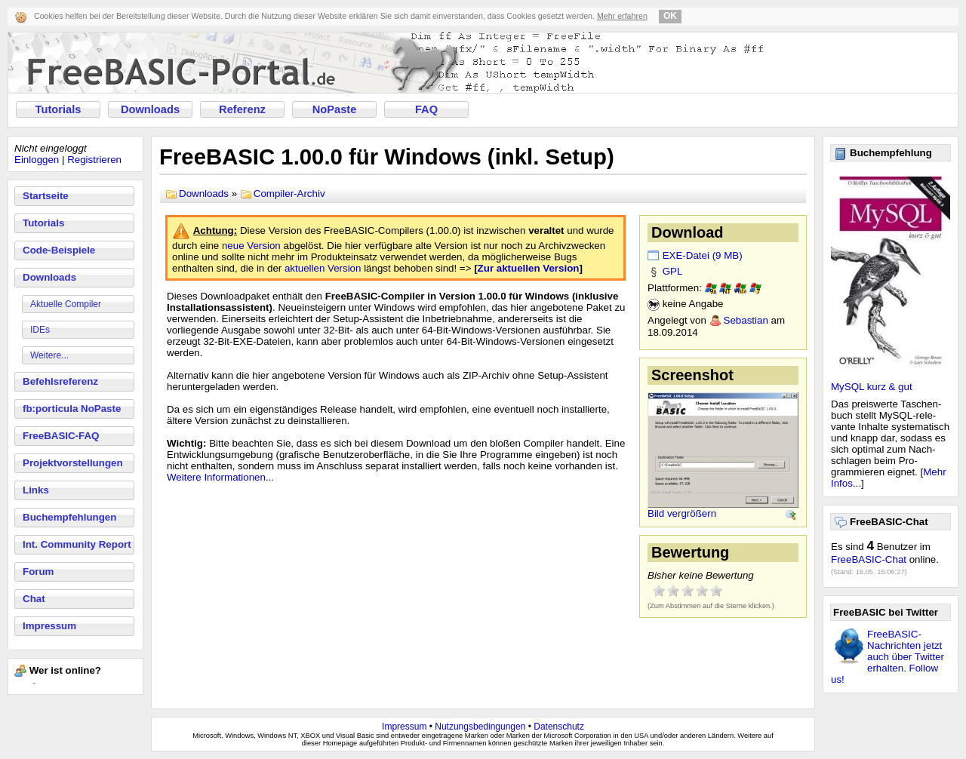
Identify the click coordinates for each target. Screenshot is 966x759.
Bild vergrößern (682, 513)
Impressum (49, 625)
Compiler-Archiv (289, 193)
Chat (34, 598)
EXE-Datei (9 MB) (703, 255)
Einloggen (36, 159)
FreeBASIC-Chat (868, 559)
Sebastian (746, 320)
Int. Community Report (77, 544)
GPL (673, 271)
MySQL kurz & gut (871, 386)
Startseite (46, 195)
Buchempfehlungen (69, 517)
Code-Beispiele (59, 250)
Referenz (242, 109)
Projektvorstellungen (73, 463)
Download (687, 232)
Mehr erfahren (622, 15)
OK (670, 16)
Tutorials (58, 109)
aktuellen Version (323, 268)
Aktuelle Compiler (65, 304)
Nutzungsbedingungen (480, 726)
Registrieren (94, 159)
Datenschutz (559, 726)
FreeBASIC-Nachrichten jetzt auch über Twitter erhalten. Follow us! (887, 656)
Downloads (150, 109)
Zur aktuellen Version (529, 268)
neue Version (251, 245)
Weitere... (49, 355)
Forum (38, 571)
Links (36, 490)
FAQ (426, 109)
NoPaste (334, 109)
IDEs (40, 329)
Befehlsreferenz (60, 381)
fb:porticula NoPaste (72, 408)
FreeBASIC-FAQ (61, 435)
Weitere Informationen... (220, 477)
